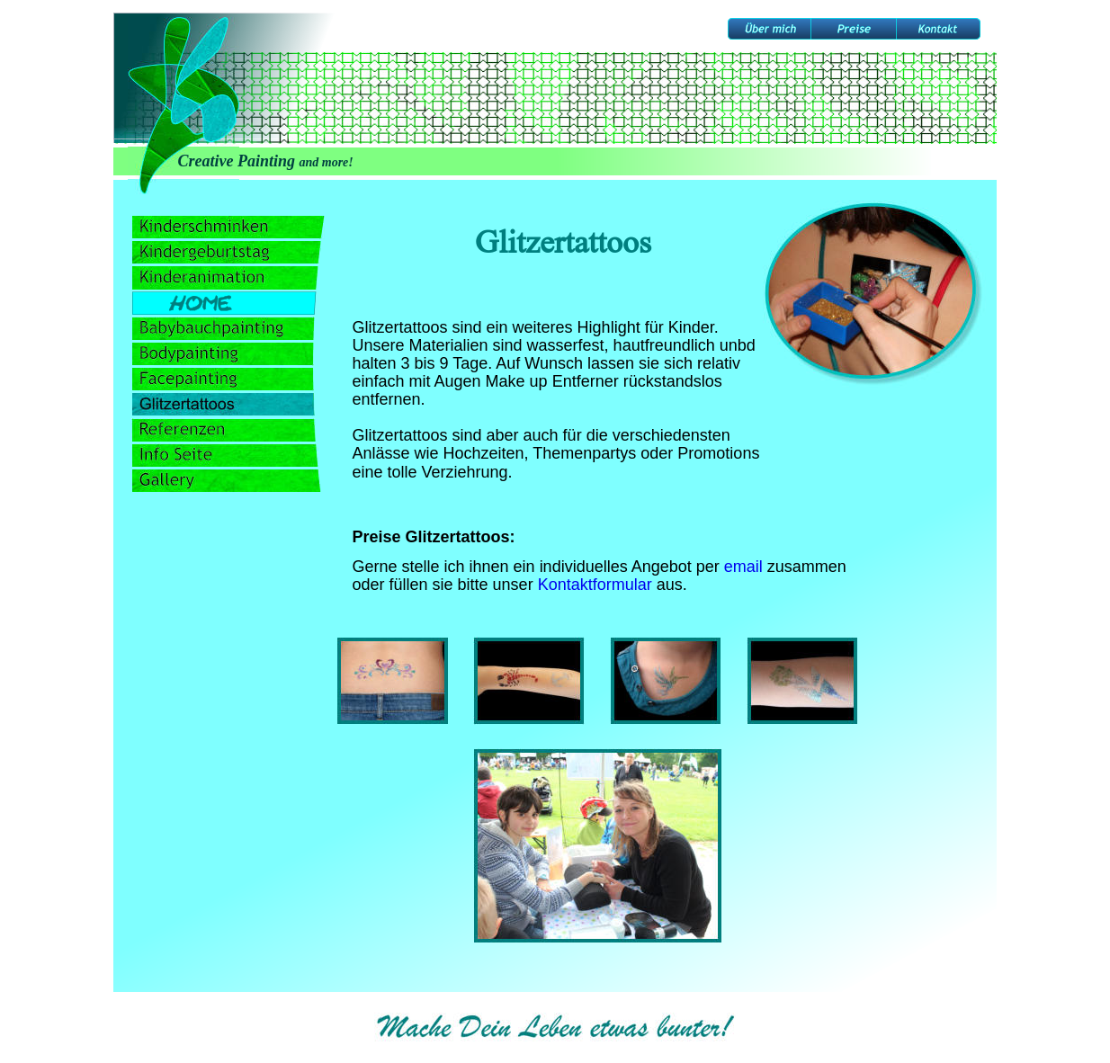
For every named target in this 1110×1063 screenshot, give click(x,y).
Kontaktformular (595, 585)
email (743, 567)
